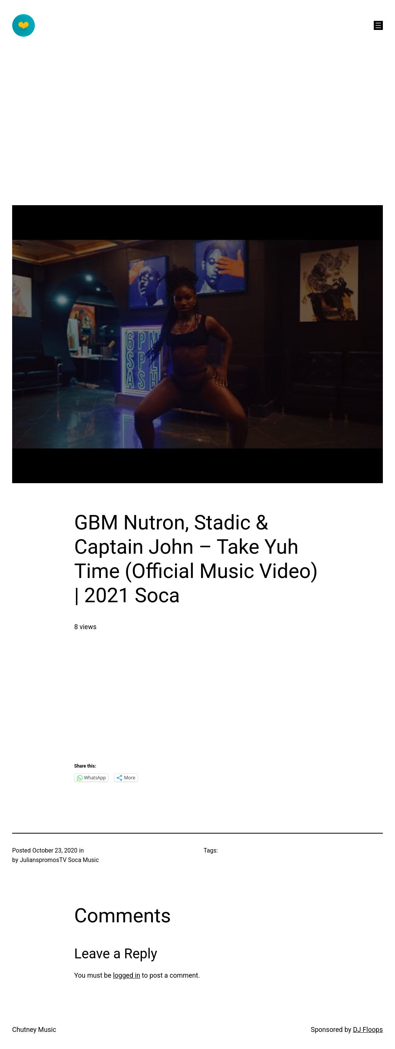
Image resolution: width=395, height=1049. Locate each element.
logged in (126, 975)
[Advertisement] (197, 152)
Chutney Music (34, 1029)
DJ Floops (368, 1029)
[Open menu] (378, 25)
